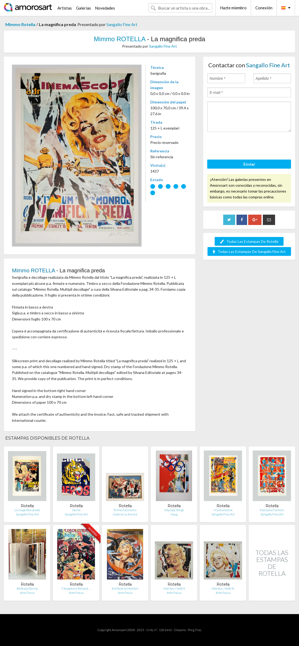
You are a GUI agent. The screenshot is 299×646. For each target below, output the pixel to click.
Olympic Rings (174, 510)
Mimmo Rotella (20, 24)
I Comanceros (223, 510)
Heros (76, 510)
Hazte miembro (233, 7)
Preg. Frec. (195, 630)
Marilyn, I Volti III (223, 588)
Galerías (83, 8)
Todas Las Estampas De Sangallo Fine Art (249, 251)
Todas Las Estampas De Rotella (249, 241)
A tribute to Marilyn (125, 588)
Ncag (174, 514)
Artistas (64, 8)
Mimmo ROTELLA (119, 39)
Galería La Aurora (125, 514)
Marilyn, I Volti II (174, 588)
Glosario (180, 630)
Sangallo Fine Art (121, 24)
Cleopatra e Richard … (76, 588)
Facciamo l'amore (272, 510)
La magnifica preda (27, 510)
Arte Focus (27, 593)
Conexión (263, 7)
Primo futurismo (125, 510)
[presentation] (247, 146)
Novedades (105, 8)
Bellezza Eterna (27, 588)
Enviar (249, 164)
